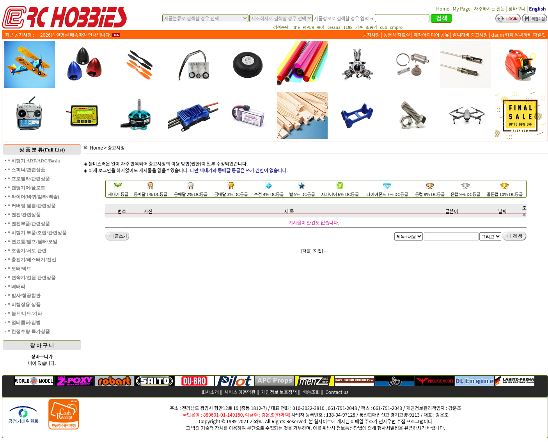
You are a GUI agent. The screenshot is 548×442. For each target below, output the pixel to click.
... (326, 250)
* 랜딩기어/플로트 (26, 188)
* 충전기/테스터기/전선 (32, 259)
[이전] (317, 250)
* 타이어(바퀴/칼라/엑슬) (33, 197)
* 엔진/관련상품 (24, 214)
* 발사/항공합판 (24, 295)
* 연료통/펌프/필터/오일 (32, 241)
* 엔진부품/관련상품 (29, 223)
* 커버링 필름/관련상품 (32, 206)
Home (93, 147)
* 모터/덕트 (19, 268)
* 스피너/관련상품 (26, 170)
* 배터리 (16, 286)
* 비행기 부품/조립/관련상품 (37, 232)
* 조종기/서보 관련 (27, 250)
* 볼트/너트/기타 (25, 313)
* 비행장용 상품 (24, 304)
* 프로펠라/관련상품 (29, 179)
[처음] (306, 250)
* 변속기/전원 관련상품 (32, 277)
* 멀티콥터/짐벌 (24, 322)
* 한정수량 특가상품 (29, 331)
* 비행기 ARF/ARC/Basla (34, 161)
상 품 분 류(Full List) (42, 150)
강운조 (454, 408)
